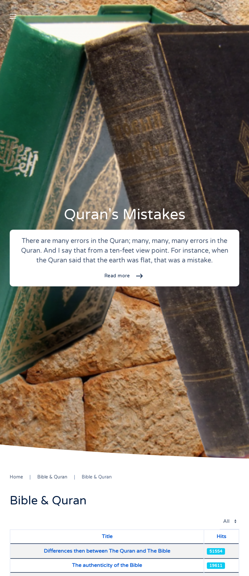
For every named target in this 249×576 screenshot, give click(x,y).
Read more (117, 276)
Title (107, 536)
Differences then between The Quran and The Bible (107, 551)
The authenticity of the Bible (107, 565)
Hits (221, 536)
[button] (13, 16)
